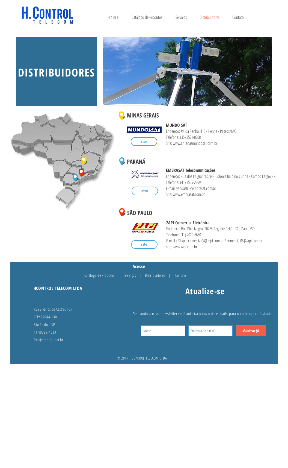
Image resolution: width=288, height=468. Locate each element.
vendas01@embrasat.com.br (196, 188)
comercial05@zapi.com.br (244, 241)
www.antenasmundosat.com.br (195, 143)
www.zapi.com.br (185, 247)
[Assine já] (251, 330)
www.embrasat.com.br (189, 194)
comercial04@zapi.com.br (206, 241)
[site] (144, 141)
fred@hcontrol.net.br (48, 339)
